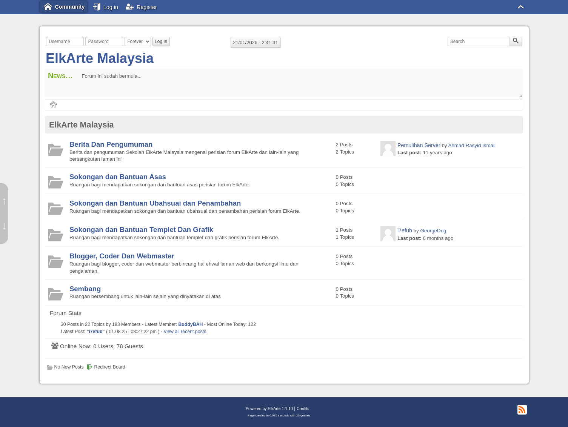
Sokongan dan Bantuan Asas (117, 177)
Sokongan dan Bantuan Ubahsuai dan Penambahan (155, 203)
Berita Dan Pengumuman (111, 144)
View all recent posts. (185, 331)
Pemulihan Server (418, 145)
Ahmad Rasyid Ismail (471, 145)
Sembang (85, 289)
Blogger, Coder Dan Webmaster (121, 256)
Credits (303, 408)
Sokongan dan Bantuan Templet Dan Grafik (141, 229)
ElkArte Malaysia (100, 58)
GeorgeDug (433, 230)
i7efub (404, 230)
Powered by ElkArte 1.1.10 (269, 408)
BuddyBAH (190, 324)
